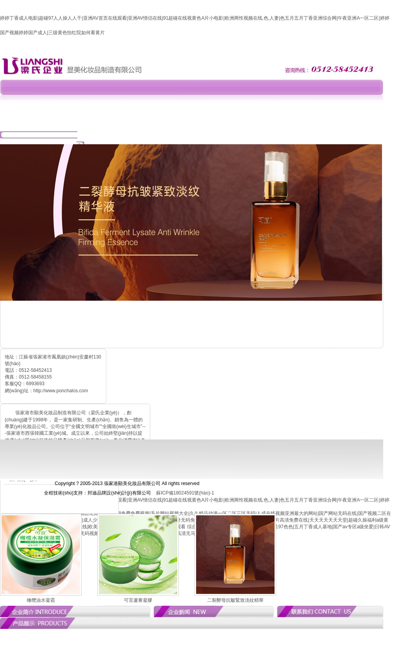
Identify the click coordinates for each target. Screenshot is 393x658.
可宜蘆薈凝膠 (138, 600)
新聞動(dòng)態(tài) (160, 122)
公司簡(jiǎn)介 (121, 122)
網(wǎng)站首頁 (82, 122)
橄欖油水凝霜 (41, 600)
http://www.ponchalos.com (60, 390)
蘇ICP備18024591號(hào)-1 (185, 493)
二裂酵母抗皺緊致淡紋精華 (235, 600)
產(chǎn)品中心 (200, 122)
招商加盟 (239, 122)
